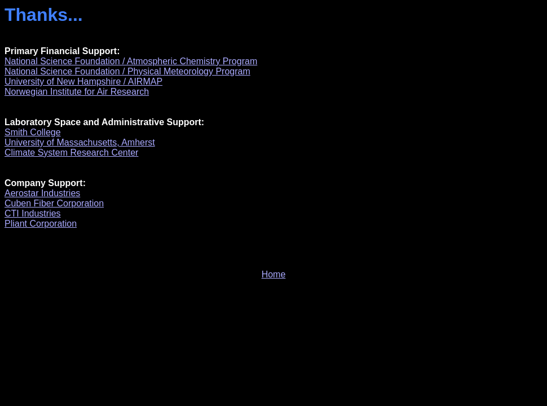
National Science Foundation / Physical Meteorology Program (127, 71)
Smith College (33, 132)
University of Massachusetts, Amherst (80, 142)
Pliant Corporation (41, 223)
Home (274, 274)
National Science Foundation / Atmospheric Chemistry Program (131, 61)
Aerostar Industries (42, 193)
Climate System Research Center (71, 152)
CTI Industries (33, 213)
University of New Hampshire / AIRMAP (83, 81)
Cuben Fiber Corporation (54, 203)
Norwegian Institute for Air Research (77, 91)
